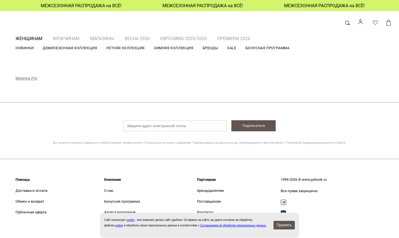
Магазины (102, 38)
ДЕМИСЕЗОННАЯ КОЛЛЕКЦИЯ (70, 48)
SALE (231, 48)
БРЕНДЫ (210, 48)
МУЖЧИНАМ (66, 38)
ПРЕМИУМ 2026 (233, 38)
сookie (130, 219)
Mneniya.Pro (26, 78)
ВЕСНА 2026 (137, 38)
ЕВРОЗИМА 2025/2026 (183, 38)
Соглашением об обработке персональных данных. (233, 225)
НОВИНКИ (25, 48)
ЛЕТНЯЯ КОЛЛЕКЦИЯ (125, 48)
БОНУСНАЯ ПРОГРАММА (267, 48)
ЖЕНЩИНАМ (29, 38)
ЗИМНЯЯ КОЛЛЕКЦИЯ (173, 48)
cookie (119, 225)
